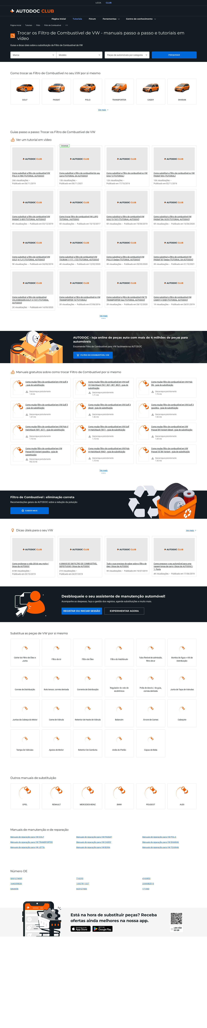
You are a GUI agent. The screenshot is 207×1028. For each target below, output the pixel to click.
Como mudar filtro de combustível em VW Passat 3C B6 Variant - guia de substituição (170, 450)
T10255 (79, 878)
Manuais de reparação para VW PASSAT (94, 837)
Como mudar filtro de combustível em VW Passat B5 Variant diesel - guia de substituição (171, 428)
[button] (110, 19)
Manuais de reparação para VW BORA (93, 847)
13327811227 (82, 883)
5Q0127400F (16, 878)
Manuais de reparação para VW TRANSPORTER (31, 842)
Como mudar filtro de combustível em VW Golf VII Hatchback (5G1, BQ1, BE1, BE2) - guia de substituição (108, 384)
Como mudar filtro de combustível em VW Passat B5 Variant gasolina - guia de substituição (43, 451)
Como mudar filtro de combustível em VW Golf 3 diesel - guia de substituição (109, 406)
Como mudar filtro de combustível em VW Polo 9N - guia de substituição (171, 383)
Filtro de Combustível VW (93, 355)
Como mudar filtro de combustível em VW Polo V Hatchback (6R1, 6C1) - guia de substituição (46, 428)
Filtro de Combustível (52, 25)
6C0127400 (81, 888)
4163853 (146, 878)
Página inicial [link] (15, 25)
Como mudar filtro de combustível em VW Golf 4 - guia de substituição (46, 383)
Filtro (38, 25)
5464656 (14, 888)
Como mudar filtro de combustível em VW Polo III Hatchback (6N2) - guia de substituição (108, 450)
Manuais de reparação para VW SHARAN (160, 842)
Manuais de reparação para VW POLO (159, 837)
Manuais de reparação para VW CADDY (93, 842)
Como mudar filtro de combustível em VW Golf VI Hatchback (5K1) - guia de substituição (108, 428)
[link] (58, 19)
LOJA (98, 2)
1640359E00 (16, 883)
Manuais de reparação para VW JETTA (27, 847)
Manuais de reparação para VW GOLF (27, 837)
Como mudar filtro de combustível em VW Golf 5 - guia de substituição (46, 406)
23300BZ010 (148, 883)
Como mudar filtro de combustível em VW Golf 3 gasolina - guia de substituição (172, 406)
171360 (145, 888)
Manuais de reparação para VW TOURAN (160, 847)
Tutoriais (28, 25)
